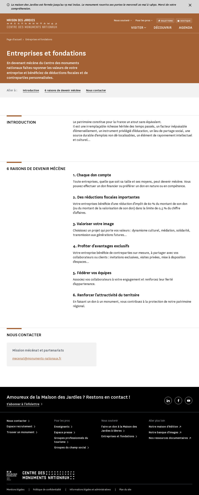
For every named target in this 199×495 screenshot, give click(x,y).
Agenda (185, 27)
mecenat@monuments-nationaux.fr (36, 358)
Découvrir (162, 27)
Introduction (31, 90)
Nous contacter (96, 90)
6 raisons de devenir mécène (63, 90)
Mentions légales (15, 489)
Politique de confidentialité (47, 489)
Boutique (183, 20)
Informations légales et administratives (90, 489)
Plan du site (125, 489)
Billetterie (165, 20)
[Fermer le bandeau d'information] (190, 5)
